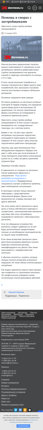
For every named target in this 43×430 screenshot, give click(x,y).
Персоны (33, 312)
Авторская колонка (8, 316)
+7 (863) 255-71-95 (8, 358)
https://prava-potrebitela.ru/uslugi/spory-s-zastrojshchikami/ (14, 178)
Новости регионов (8, 318)
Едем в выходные (8, 312)
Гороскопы (29, 314)
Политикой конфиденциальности (25, 422)
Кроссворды (6, 314)
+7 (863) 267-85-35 (8, 371)
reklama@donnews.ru (9, 363)
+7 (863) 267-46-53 (8, 373)
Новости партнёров (26, 316)
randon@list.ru (7, 375)
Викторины (18, 314)
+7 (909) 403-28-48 (8, 360)
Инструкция (22, 312)
